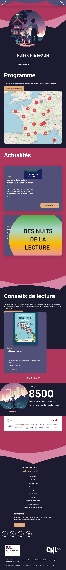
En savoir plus (49, 205)
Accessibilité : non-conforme (33, 507)
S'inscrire (19, 525)
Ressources (33, 487)
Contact (33, 497)
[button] (27, 378)
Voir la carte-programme (14, 88)
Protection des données (33, 501)
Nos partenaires (33, 494)
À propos (33, 476)
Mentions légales (33, 504)
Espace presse (33, 483)
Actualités (33, 480)
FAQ (33, 490)
